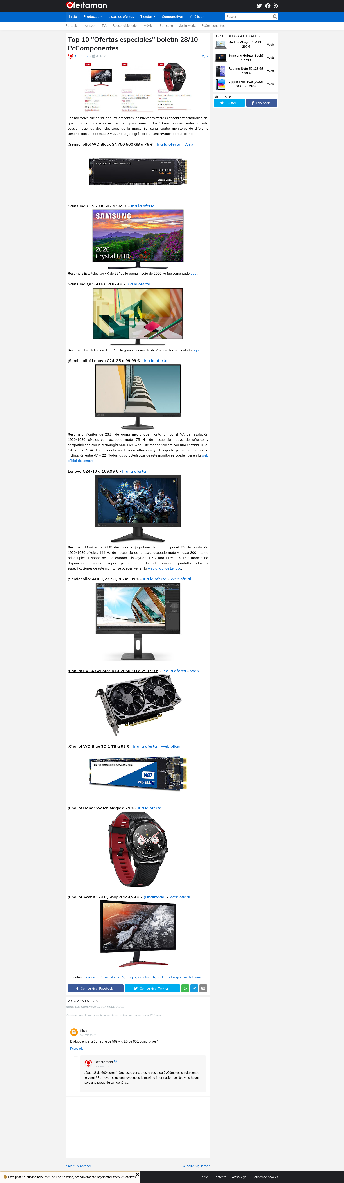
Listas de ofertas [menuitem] (121, 16)
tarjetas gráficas (176, 977)
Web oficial (180, 578)
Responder (77, 1048)
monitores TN (114, 977)
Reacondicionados (125, 26)
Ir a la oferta (168, 144)
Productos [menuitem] (91, 16)
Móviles (149, 26)
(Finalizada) (154, 897)
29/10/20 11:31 (102, 1066)
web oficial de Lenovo (164, 568)
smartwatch (146, 977)
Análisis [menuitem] (196, 16)
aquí (194, 273)
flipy (83, 1030)
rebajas (131, 977)
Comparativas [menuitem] (172, 16)
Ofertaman (103, 1061)
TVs (104, 26)
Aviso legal (239, 1177)
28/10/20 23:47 (88, 1035)
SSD (160, 977)
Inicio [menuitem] (73, 16)
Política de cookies (265, 1177)
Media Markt (187, 26)
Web (188, 144)
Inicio (204, 1177)
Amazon (90, 26)
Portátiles (72, 26)
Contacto (219, 1177)
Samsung (166, 26)
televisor (195, 977)
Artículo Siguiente (195, 1166)
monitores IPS (93, 977)
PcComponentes (213, 26)
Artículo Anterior (79, 1166)
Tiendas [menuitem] (146, 16)
